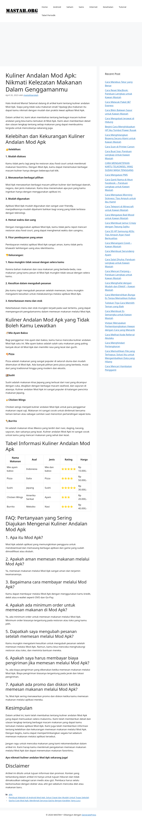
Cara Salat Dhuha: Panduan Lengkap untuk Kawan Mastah (120, 263)
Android (57, 7)
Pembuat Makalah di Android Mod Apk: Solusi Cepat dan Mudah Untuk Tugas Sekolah (49, 797)
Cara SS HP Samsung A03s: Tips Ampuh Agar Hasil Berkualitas (120, 235)
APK (10, 794)
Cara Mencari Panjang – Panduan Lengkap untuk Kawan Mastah (118, 275)
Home (45, 7)
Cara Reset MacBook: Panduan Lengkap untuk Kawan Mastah (118, 94)
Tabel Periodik (48, 15)
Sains (81, 7)
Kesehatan (108, 7)
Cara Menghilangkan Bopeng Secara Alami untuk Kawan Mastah (120, 138)
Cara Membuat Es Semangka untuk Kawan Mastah (118, 314)
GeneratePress (89, 814)
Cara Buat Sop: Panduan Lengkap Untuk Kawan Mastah (118, 155)
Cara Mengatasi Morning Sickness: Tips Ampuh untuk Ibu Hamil (120, 198)
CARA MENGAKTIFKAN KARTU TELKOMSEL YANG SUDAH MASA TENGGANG (119, 166)
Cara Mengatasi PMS (116, 174)
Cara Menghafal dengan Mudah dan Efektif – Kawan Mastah (120, 286)
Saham (70, 7)
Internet (93, 7)
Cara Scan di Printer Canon (120, 146)
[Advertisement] (71, 42)
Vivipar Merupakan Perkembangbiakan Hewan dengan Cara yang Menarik (120, 326)
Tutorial (122, 7)
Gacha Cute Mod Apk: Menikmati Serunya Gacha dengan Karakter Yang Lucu (44, 800)
